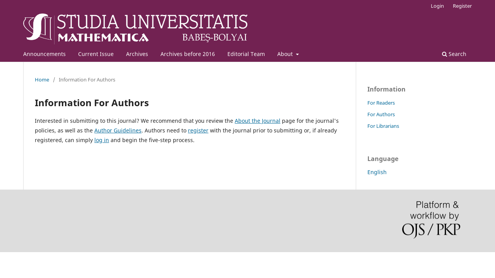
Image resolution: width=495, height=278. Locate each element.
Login (437, 5)
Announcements (44, 54)
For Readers (381, 102)
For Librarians (383, 125)
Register (462, 5)
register (198, 130)
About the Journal (257, 120)
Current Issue (96, 54)
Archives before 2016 (187, 54)
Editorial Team (246, 54)
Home (42, 79)
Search (454, 54)
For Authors (381, 114)
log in (101, 140)
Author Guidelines (118, 130)
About (285, 54)
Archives (137, 54)
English (377, 172)
